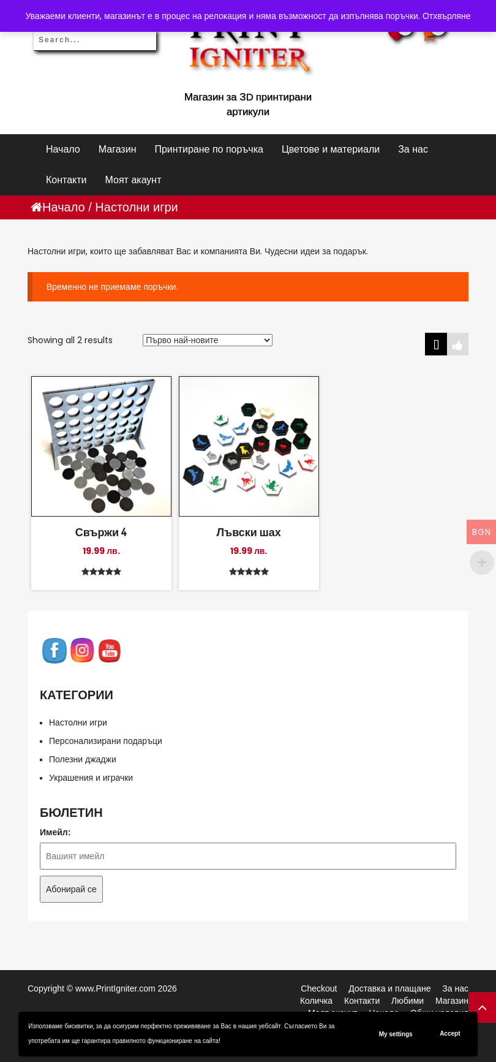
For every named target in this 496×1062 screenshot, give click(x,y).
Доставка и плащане (389, 988)
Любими (407, 1001)
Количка (316, 1001)
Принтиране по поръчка (208, 149)
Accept (450, 1033)
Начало (63, 149)
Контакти (66, 180)
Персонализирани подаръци (105, 741)
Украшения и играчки (91, 778)
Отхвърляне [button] (447, 16)
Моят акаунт (133, 180)
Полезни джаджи (82, 759)
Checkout (319, 988)
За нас (413, 149)
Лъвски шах (248, 532)
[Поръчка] (207, 340)
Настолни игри (78, 722)
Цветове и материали (331, 149)
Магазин (118, 149)
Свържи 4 (101, 532)
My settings (396, 1034)
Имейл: (55, 832)
